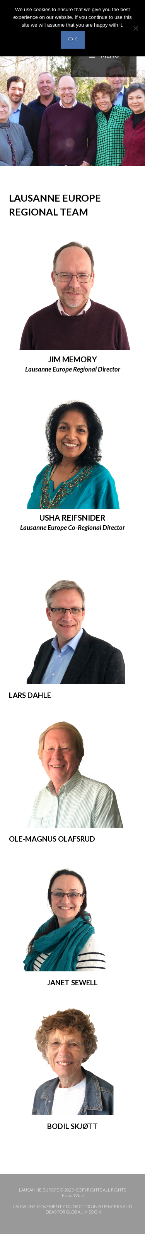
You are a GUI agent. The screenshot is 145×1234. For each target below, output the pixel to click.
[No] (135, 28)
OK (72, 38)
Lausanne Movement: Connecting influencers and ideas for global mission (72, 1209)
